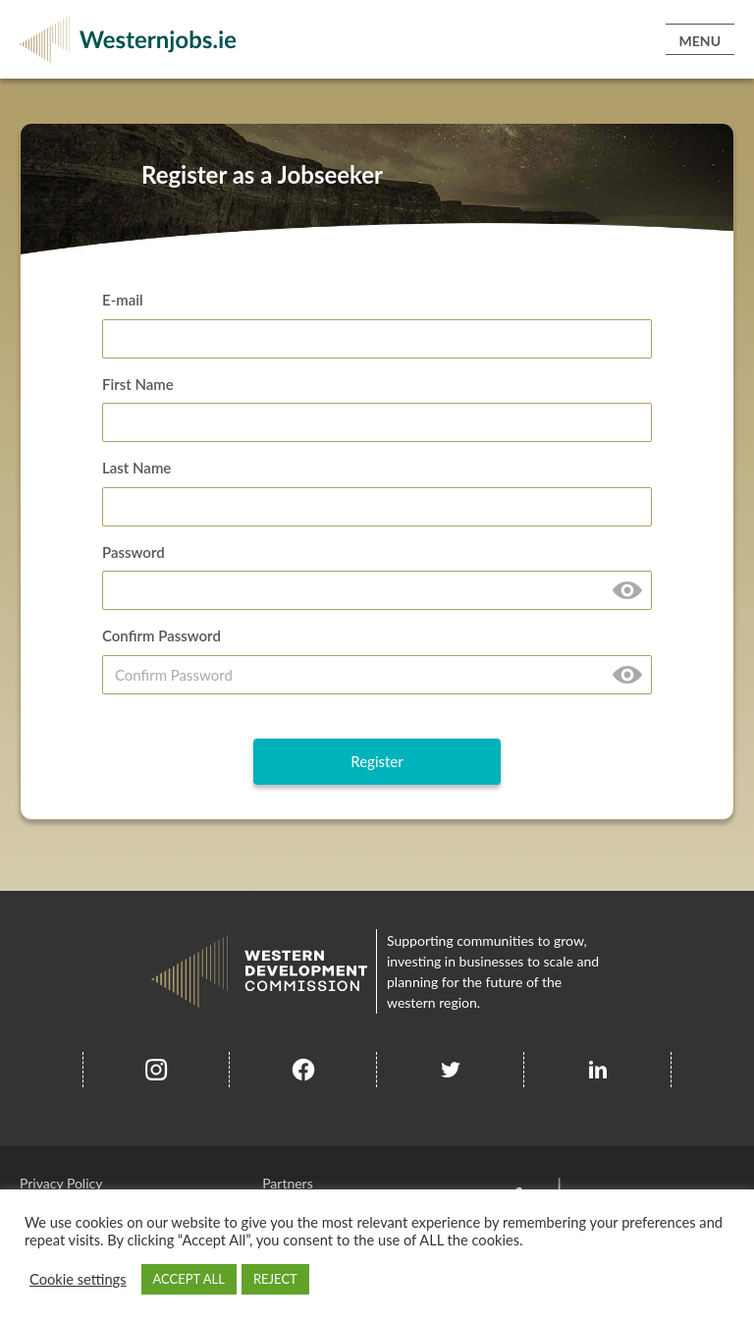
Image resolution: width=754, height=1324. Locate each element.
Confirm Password (161, 635)
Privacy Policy (61, 1183)
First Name (138, 384)
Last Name (136, 467)
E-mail (122, 299)
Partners (287, 1183)
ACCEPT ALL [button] (189, 1279)
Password (133, 552)
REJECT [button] (275, 1279)
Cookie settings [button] (78, 1279)
